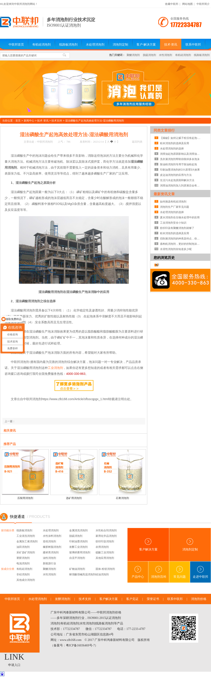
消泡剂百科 (158, 572)
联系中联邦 (193, 44)
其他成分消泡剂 (25, 579)
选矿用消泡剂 (74, 498)
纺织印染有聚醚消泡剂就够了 (177, 228)
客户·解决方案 (146, 44)
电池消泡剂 (23, 563)
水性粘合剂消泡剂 (106, 530)
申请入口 (14, 665)
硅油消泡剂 (102, 574)
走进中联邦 (200, 572)
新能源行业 (49, 563)
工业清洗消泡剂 (25, 535)
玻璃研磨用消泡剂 (79, 552)
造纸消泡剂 (49, 541)
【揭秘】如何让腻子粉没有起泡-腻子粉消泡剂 (181, 138)
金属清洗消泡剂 (78, 530)
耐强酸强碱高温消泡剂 (82, 574)
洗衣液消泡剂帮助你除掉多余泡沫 (180, 159)
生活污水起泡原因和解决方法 (177, 180)
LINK (14, 657)
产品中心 (138, 572)
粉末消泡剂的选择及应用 (174, 143)
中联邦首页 (16, 44)
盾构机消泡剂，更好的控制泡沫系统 (181, 243)
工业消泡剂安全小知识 (173, 222)
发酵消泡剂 (62, 599)
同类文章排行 (164, 130)
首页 (18, 120)
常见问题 (179, 572)
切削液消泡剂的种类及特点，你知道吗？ (181, 238)
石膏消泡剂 (122, 498)
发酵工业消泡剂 (78, 546)
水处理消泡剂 (95, 44)
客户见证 (132, 599)
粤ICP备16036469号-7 (80, 645)
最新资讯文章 (164, 194)
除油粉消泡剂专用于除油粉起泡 (178, 164)
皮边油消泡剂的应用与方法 (176, 175)
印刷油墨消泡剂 (78, 541)
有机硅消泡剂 (41, 44)
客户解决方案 (148, 544)
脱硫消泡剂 (149, 55)
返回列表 (137, 141)
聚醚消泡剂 (133, 55)
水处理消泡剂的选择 (172, 148)
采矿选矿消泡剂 (25, 552)
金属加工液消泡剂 (27, 541)
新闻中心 (29, 120)
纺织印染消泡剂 (105, 541)
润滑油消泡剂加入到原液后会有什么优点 (181, 185)
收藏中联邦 (171, 4)
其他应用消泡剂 (105, 557)
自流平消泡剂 (77, 557)
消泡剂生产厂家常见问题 (174, 206)
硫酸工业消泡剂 (105, 552)
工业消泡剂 (55, 368)
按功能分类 (7, 530)
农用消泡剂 (102, 546)
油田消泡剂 (23, 546)
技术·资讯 (170, 44)
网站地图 (187, 4)
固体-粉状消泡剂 (105, 568)
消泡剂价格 (198, 599)
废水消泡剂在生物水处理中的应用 (180, 217)
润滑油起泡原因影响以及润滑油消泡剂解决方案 (181, 153)
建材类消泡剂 (51, 552)
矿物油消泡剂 (77, 568)
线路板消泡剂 (68, 44)
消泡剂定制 (120, 44)
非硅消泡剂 (23, 574)
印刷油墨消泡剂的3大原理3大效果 (180, 169)
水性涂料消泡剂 (52, 535)
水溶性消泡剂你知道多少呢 (176, 249)
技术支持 (56, 120)
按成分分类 (7, 568)
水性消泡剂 (165, 55)
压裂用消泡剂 (25, 498)
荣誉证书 (153, 599)
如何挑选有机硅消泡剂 (173, 201)
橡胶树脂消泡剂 (52, 546)
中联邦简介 (203, 4)
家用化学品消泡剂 (106, 535)
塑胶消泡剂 (23, 557)
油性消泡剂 (49, 557)
